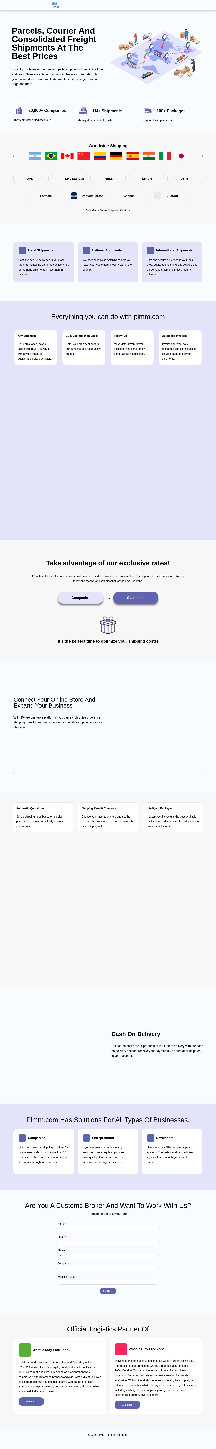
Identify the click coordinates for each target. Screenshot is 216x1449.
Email (61, 1240)
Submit (108, 1294)
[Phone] (108, 1258)
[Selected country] (60, 1258)
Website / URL (66, 1280)
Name (61, 1227)
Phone (62, 1253)
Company (63, 1266)
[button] (13, 155)
